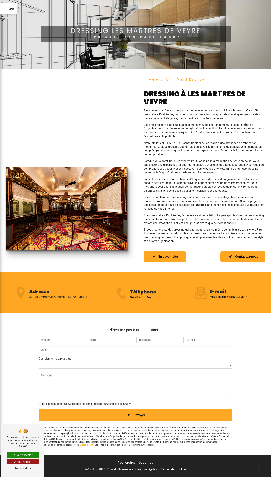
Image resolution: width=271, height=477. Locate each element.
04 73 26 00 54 (140, 302)
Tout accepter (22, 455)
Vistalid (91, 469)
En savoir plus (165, 257)
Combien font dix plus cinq (55, 353)
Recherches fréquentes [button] (135, 463)
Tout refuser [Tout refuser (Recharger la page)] (22, 461)
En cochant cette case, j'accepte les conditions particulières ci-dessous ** (86, 399)
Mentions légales (146, 469)
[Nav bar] (8, 8)
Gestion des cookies (173, 469)
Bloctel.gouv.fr (87, 440)
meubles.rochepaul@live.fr (228, 292)
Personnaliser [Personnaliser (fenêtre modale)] (22, 468)
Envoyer (139, 410)
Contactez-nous (243, 257)
